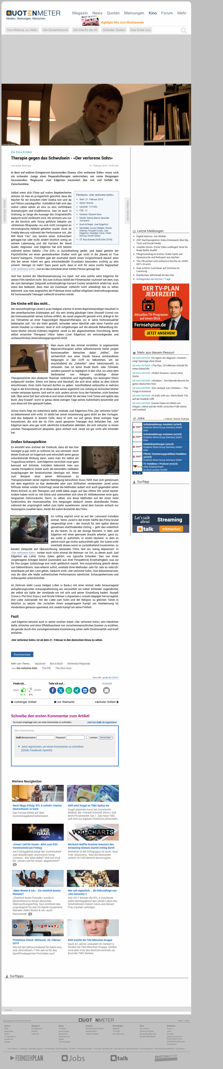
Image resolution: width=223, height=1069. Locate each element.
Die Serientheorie (55, 30)
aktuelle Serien (132, 1048)
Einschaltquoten (85, 1048)
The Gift (46, 668)
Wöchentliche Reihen (95, 1028)
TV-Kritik (116, 1031)
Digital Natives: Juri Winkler (151, 236)
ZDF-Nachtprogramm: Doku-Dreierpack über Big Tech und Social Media (162, 241)
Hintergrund (36, 1028)
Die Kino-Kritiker (146, 1031)
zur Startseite (64, 702)
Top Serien (180, 1048)
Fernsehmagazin (35, 1048)
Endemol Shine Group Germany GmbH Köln (157, 427)
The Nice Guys (63, 668)
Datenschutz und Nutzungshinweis (174, 1037)
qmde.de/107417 (111, 677)
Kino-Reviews (118, 1034)
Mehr (181, 13)
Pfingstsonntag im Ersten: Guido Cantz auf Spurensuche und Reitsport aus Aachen (159, 255)
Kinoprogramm (146, 1048)
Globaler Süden (114, 30)
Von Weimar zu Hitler (22, 30)
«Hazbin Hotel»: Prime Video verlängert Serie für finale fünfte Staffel (162, 248)
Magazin (80, 13)
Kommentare (22, 654)
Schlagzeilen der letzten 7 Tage (153, 279)
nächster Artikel (107, 702)
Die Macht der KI (85, 30)
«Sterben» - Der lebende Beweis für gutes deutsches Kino (160, 382)
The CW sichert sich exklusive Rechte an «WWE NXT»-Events (162, 262)
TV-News (62, 1028)
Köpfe (61, 1039)
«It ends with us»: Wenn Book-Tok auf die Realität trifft (160, 397)
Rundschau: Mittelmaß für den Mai (155, 275)
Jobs (169, 1031)
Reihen (34, 1031)
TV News (72, 1048)
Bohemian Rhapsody (79, 663)
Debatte (116, 1028)
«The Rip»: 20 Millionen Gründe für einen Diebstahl (160, 367)
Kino (153, 13)
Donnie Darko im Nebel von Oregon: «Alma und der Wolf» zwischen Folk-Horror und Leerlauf (159, 406)
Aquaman (40, 663)
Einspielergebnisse (148, 1034)
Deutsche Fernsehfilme (164, 1048)
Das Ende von (141, 30)
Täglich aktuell (92, 1034)
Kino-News (144, 1028)
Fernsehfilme (119, 1048)
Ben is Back (56, 663)
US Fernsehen (62, 1048)
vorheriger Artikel (23, 702)
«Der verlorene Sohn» (23, 269)
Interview (35, 1034)
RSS (6, 1028)
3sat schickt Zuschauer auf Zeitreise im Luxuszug (158, 269)
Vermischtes (64, 1031)
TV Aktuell (23, 1048)
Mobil (6, 1034)
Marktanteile (91, 1031)
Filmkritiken (49, 1048)
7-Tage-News (10, 1036)
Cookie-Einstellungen (176, 1041)
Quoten (113, 13)
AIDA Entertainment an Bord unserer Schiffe (155, 466)
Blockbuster (107, 1048)
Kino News (12, 1048)
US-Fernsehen (65, 1042)
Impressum (172, 1044)
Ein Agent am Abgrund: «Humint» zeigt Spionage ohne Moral (159, 359)
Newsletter (8, 1031)
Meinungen (134, 13)
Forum (167, 13)
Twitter (7, 1042)
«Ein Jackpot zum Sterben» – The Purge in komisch (160, 389)
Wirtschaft (63, 1034)
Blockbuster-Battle (147, 1036)
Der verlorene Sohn (24, 668)
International (64, 1036)
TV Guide (97, 1048)
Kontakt (170, 1034)
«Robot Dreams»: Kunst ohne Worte (157, 374)
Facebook (8, 1039)
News (97, 13)
